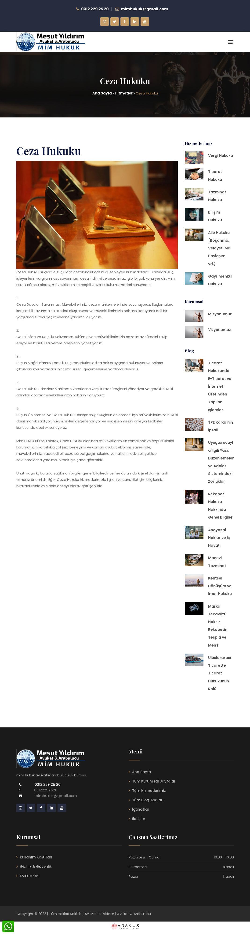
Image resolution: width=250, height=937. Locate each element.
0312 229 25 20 (47, 791)
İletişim (138, 825)
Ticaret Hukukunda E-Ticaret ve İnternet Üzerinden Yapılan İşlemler (220, 388)
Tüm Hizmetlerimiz (149, 797)
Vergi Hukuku (220, 155)
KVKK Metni (30, 882)
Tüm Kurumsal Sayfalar (153, 787)
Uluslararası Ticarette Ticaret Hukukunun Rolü (219, 679)
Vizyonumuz (220, 331)
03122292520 (44, 796)
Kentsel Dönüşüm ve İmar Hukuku (220, 591)
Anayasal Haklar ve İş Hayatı (219, 542)
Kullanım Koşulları (36, 864)
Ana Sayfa (141, 778)
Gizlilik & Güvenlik (36, 873)
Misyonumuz (220, 315)
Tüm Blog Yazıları (147, 806)
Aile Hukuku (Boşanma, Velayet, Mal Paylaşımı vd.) (220, 249)
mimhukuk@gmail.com (55, 802)
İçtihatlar (140, 815)
